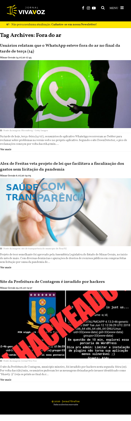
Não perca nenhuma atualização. (51, 25)
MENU (117, 8)
